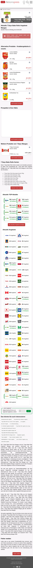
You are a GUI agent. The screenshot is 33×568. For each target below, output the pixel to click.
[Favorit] (29, 12)
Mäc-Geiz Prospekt (4, 423)
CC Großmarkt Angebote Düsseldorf (7, 426)
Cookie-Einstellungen (19, 563)
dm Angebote (23, 421)
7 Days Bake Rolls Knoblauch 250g (12, 176)
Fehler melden (16, 553)
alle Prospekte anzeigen (16, 139)
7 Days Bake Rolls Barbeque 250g (12, 175)
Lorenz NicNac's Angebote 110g (22, 439)
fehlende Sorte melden (16, 188)
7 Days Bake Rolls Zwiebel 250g (11, 184)
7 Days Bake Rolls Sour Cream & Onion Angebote (10, 421)
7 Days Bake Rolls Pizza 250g (11, 178)
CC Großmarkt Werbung (14, 423)
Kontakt (12, 563)
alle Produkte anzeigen (16, 103)
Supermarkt (4, 9)
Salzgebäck (3, 495)
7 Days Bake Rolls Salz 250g (11, 179)
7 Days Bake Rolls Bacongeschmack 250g (14, 173)
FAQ (14, 563)
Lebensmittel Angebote (5, 441)
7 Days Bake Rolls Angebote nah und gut (23, 426)
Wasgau (8, 9)
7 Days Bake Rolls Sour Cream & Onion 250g (14, 181)
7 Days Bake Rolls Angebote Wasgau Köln (8, 430)
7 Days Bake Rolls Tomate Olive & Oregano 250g (15, 183)
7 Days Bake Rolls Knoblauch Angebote (20, 419)
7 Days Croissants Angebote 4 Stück (15, 437)
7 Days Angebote (4, 437)
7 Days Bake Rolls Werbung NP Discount (8, 428)
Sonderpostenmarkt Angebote (6, 419)
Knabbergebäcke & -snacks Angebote (7, 439)
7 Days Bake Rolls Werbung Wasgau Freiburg (9, 432)
